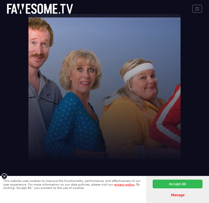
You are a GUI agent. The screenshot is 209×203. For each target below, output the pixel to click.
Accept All (177, 184)
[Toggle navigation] (197, 9)
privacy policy (124, 184)
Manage (177, 195)
